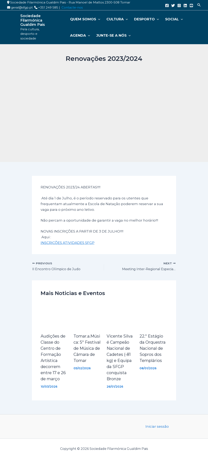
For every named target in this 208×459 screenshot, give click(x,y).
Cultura (115, 19)
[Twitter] (173, 5)
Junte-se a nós (111, 35)
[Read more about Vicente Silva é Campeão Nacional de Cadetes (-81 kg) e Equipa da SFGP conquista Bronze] (121, 315)
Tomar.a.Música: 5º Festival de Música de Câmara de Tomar (87, 348)
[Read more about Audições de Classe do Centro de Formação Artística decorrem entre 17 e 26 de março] (55, 315)
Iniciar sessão (157, 426)
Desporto (142, 19)
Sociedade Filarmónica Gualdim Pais (32, 20)
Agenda (80, 35)
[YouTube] (191, 5)
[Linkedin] (185, 5)
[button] (199, 5)
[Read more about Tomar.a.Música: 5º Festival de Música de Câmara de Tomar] (88, 315)
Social (168, 19)
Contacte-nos (72, 7)
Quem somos (85, 19)
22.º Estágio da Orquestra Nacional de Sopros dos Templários (153, 348)
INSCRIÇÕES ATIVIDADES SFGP (67, 243)
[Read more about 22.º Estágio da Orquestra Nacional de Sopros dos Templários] (154, 315)
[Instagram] (179, 5)
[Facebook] (167, 5)
